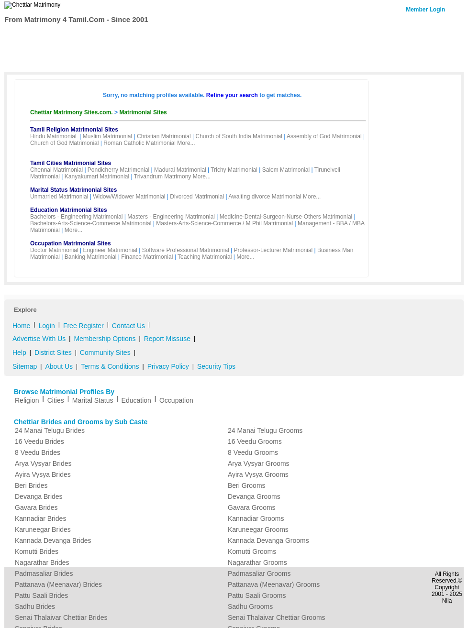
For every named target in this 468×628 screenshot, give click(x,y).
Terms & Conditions (110, 366)
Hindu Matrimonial (53, 136)
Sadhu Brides (35, 606)
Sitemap (24, 366)
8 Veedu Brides (37, 452)
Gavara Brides (36, 507)
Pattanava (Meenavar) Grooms (274, 584)
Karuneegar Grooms (258, 529)
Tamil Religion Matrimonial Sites (74, 129)
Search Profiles (67, 35)
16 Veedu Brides (39, 441)
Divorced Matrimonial (197, 196)
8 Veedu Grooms (253, 452)
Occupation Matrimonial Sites (70, 243)
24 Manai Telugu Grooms (265, 430)
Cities (55, 400)
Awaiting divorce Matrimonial (264, 196)
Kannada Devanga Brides (53, 540)
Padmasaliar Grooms (259, 573)
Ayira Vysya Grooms (258, 474)
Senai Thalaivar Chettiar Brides (61, 617)
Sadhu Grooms (250, 606)
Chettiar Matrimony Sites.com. (72, 112)
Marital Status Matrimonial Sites (73, 190)
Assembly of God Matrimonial (324, 136)
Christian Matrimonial (164, 136)
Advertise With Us (39, 338)
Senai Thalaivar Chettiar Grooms (276, 617)
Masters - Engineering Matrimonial (171, 216)
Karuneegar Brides (43, 529)
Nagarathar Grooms (257, 562)
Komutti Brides (36, 551)
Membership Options (104, 338)
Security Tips (216, 366)
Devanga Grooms (254, 496)
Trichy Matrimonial (234, 169)
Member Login (425, 9)
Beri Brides (31, 485)
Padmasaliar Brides (44, 573)
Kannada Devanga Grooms (268, 540)
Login (46, 326)
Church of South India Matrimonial (238, 136)
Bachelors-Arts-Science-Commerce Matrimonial (90, 223)
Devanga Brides (39, 496)
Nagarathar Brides (42, 562)
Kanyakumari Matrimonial (97, 176)
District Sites (53, 352)
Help (19, 352)
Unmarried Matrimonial (59, 196)
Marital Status (92, 400)
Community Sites (105, 352)
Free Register (171, 35)
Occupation (176, 400)
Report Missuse (167, 338)
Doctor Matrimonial (54, 250)
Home (24, 35)
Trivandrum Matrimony (162, 176)
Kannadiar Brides (40, 518)
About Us (59, 366)
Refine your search (232, 95)
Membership (121, 35)
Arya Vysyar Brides (43, 463)
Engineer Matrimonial (110, 250)
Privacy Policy (168, 366)
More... (186, 143)
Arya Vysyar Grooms (259, 463)
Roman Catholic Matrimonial (139, 143)
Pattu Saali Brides (41, 595)
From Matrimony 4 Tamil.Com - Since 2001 (76, 19)
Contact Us (421, 34)
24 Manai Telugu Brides (50, 430)
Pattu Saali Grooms (257, 595)
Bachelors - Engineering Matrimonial (76, 216)
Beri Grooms (247, 485)
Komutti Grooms (252, 551)
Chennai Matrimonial (56, 169)
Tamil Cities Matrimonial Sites (70, 163)
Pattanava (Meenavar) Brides (58, 584)
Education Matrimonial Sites (68, 210)
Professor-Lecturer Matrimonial (273, 250)
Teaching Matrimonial (205, 256)
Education (136, 400)
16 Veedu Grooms (255, 441)
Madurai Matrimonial (180, 169)
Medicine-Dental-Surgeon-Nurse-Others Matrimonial (286, 216)
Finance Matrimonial (147, 256)
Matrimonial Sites (143, 112)
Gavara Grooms (252, 507)
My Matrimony (225, 35)
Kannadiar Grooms (256, 518)
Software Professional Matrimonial (185, 250)
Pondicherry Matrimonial (118, 169)
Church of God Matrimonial (64, 143)
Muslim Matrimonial (107, 136)
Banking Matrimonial (91, 256)
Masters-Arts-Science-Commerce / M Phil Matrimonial (224, 223)
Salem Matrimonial (286, 169)
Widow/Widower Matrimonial (129, 196)
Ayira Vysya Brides (43, 474)
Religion (27, 400)
